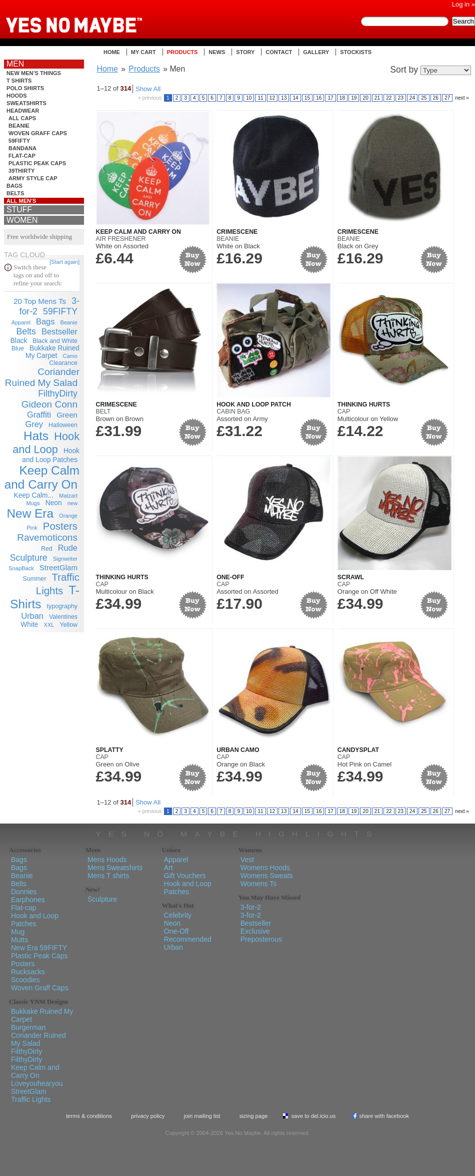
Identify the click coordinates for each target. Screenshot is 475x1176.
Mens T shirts (109, 876)
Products (182, 52)
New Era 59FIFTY (39, 948)
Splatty (110, 749)
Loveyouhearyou (37, 1083)
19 (353, 98)
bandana (22, 148)
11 (260, 98)
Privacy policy (147, 1116)
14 (295, 98)
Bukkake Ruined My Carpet (53, 351)
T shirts (19, 81)
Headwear (22, 111)
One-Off (230, 577)
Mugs (33, 503)
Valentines (63, 616)
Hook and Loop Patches (34, 920)
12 (272, 98)
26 (435, 98)
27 (447, 98)
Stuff (19, 209)
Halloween (63, 425)
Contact (279, 52)
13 (283, 98)
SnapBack (21, 568)
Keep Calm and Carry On (42, 477)
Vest (247, 860)
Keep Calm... (34, 495)
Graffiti (39, 414)
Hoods (16, 96)
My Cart (143, 52)
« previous (150, 98)
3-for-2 (250, 907)
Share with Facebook (385, 1116)
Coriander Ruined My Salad (42, 377)
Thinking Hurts (364, 404)
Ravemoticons (47, 537)
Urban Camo (238, 749)
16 (319, 98)
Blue (18, 348)
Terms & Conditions (89, 1116)
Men (15, 64)
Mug (17, 932)
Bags (14, 186)
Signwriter (65, 559)
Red (46, 548)
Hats (36, 436)
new (73, 503)
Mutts (19, 940)
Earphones (28, 900)
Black (19, 340)
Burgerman (28, 1027)
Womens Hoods (265, 868)
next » (462, 98)
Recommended (188, 939)
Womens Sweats (266, 876)
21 (377, 98)
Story (245, 52)
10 (249, 98)
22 (389, 98)
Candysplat (358, 749)
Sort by (404, 70)
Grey (34, 424)
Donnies (23, 892)
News (216, 52)
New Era (30, 513)
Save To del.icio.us (313, 1116)
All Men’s (21, 201)
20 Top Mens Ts (40, 301)
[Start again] (65, 262)
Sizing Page (254, 1116)
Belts (15, 193)
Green (67, 415)
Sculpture (29, 558)
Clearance (63, 362)
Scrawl (351, 577)
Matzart (68, 496)
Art (168, 868)
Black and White (55, 340)
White (29, 624)
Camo (70, 356)
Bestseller (60, 331)
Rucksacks (28, 972)
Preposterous (261, 939)
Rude (68, 547)
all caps (22, 118)
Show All (148, 89)
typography (62, 606)
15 (307, 98)
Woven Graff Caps (37, 133)
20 (365, 98)
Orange (68, 516)
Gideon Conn (50, 404)
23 (401, 98)
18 (342, 98)
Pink (32, 528)
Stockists (356, 52)
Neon (54, 503)
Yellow (69, 624)
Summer (34, 578)
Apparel (21, 322)
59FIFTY (19, 141)
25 (423, 98)
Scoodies (25, 980)
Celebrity (178, 915)
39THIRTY (21, 171)
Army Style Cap (33, 178)
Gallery (316, 52)
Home (112, 52)
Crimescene (237, 231)
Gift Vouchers (185, 876)
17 (330, 98)
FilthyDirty (58, 393)
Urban (32, 615)
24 (412, 98)
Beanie (19, 126)
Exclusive (255, 931)
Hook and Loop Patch (253, 404)
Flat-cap (22, 156)
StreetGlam (59, 567)
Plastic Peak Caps (37, 163)
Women (22, 220)
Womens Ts (258, 884)
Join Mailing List (202, 1116)
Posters (60, 526)
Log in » (463, 4)
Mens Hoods (107, 860)
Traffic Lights (30, 1099)
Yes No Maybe (90, 17)
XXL (49, 625)
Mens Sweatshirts (115, 868)
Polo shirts (25, 88)
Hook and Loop (46, 443)
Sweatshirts (26, 103)
